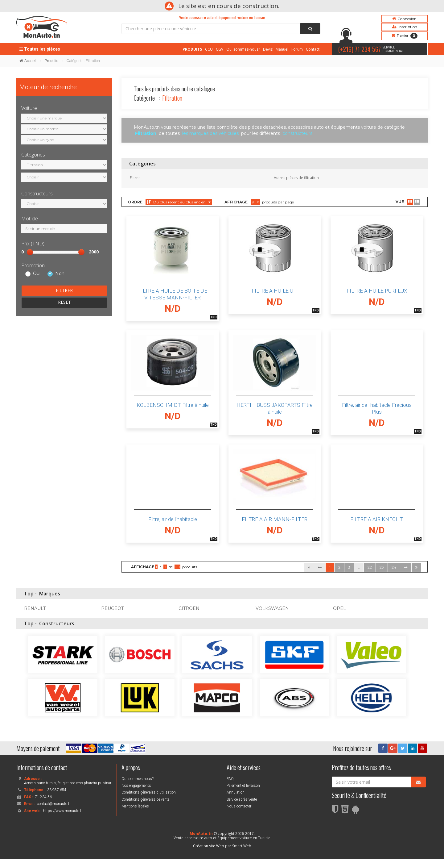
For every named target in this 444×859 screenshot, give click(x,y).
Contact (312, 49)
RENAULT (35, 608)
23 (382, 567)
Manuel (282, 49)
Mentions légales (135, 806)
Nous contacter (239, 806)
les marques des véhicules (210, 133)
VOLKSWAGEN (272, 608)
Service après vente (242, 799)
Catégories (142, 163)
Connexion (405, 18)
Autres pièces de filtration (296, 177)
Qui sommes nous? (137, 779)
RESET (64, 302)
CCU (209, 49)
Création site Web (208, 846)
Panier (404, 36)
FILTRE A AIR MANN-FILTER (274, 519)
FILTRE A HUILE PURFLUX (377, 291)
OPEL (339, 608)
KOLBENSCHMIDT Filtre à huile (173, 405)
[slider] (30, 252)
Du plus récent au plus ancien (179, 202)
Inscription (404, 26)
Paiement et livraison (243, 785)
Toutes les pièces (39, 49)
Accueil (27, 61)
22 (370, 567)
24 (394, 567)
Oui (36, 273)
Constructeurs (56, 623)
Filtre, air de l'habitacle (172, 519)
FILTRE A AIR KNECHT (376, 519)
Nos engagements (136, 785)
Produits (51, 61)
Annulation (236, 792)
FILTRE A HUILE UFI (275, 291)
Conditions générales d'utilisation (148, 792)
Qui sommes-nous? (243, 49)
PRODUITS (192, 49)
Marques (49, 593)
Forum (297, 49)
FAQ (230, 779)
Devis (268, 49)
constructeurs (297, 133)
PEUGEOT (112, 608)
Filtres (135, 177)
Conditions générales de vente (145, 799)
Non (59, 273)
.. (359, 567)
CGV (219, 49)
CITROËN (189, 608)
